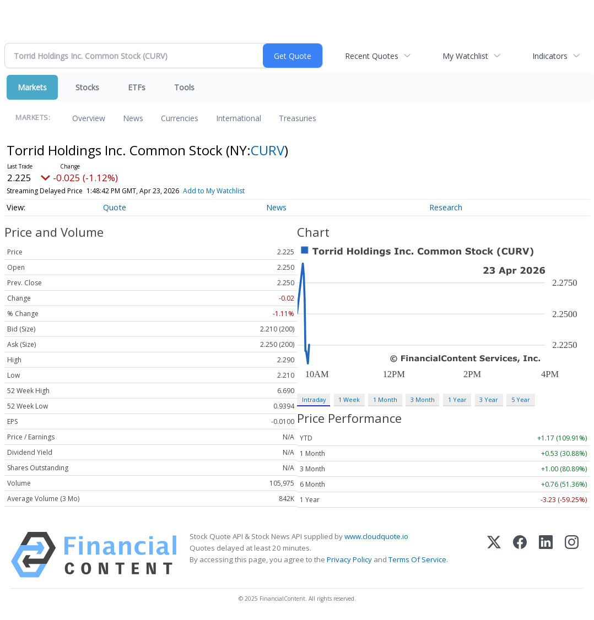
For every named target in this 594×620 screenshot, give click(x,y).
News (133, 118)
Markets (32, 87)
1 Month (385, 399)
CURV (267, 150)
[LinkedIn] (545, 555)
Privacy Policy (349, 559)
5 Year (520, 399)
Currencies (179, 118)
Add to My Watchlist (214, 190)
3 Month (423, 399)
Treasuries (297, 118)
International (238, 118)
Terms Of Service (417, 559)
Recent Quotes (371, 56)
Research (445, 207)
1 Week (349, 399)
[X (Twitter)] (494, 555)
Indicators (550, 56)
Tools (184, 87)
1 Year (457, 399)
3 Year (488, 399)
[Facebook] (520, 555)
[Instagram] (571, 555)
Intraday (314, 399)
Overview (88, 118)
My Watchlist (465, 56)
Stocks (87, 87)
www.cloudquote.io (376, 536)
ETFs (136, 87)
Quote (114, 207)
